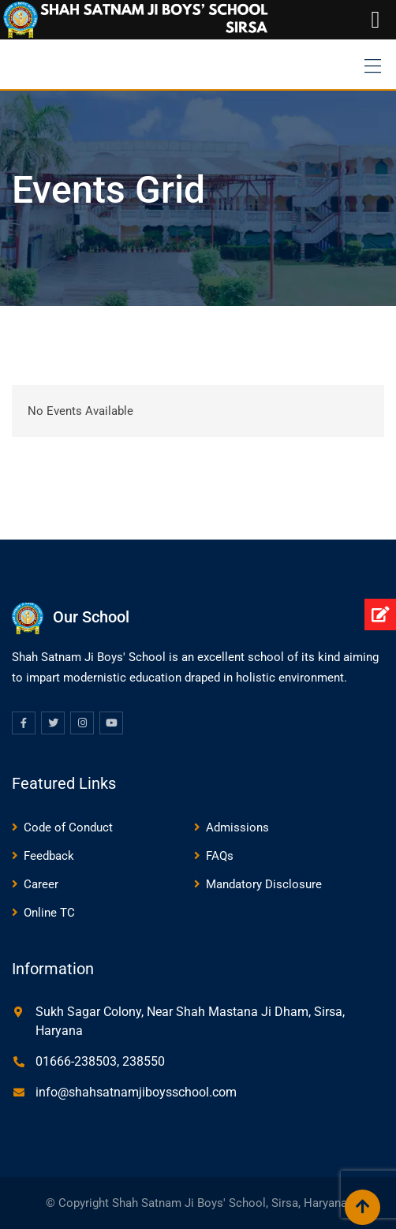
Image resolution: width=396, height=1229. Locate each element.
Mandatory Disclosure (264, 884)
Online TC (49, 913)
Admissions (237, 827)
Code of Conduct (68, 827)
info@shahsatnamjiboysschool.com (136, 1092)
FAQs (219, 856)
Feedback (49, 856)
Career (41, 884)
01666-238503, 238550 (100, 1061)
